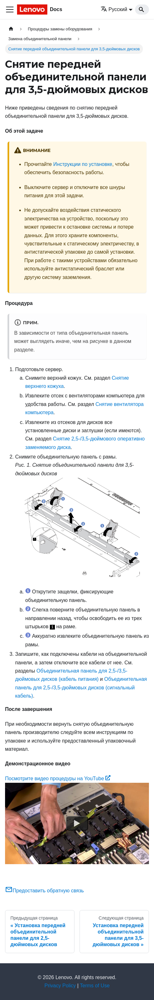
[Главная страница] (11, 29)
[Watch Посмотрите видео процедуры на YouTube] (77, 823)
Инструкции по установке (82, 164)
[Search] (142, 9)
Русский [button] (114, 9)
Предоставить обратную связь (44, 890)
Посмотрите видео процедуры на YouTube (57, 778)
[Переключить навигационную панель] (10, 9)
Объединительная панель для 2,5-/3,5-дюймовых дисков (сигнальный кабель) (81, 687)
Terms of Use (95, 985)
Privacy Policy (60, 985)
